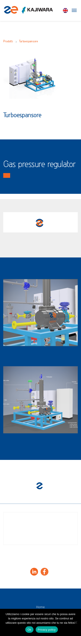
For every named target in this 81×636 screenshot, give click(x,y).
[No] (75, 622)
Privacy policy (47, 629)
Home (40, 607)
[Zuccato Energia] (28, 12)
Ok (29, 629)
